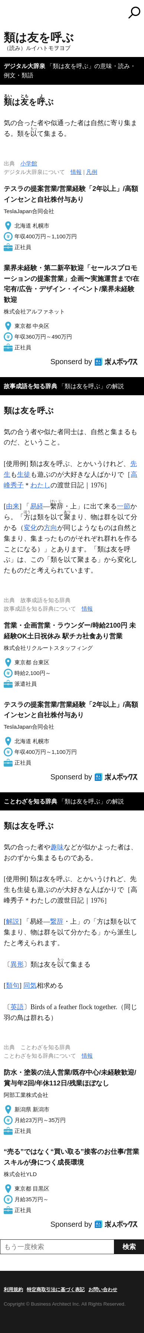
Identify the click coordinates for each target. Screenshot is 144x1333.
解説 (12, 921)
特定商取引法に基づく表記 (56, 1289)
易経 (36, 506)
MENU (9, 13)
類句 (12, 985)
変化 (30, 527)
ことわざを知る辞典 (30, 801)
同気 (30, 985)
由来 (12, 506)
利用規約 (13, 1289)
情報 (76, 172)
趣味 (57, 847)
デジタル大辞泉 (24, 66)
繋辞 (56, 921)
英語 (17, 1007)
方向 (50, 527)
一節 (123, 506)
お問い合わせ (102, 1289)
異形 (17, 964)
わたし (40, 485)
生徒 (23, 474)
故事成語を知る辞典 (30, 386)
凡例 (91, 172)
